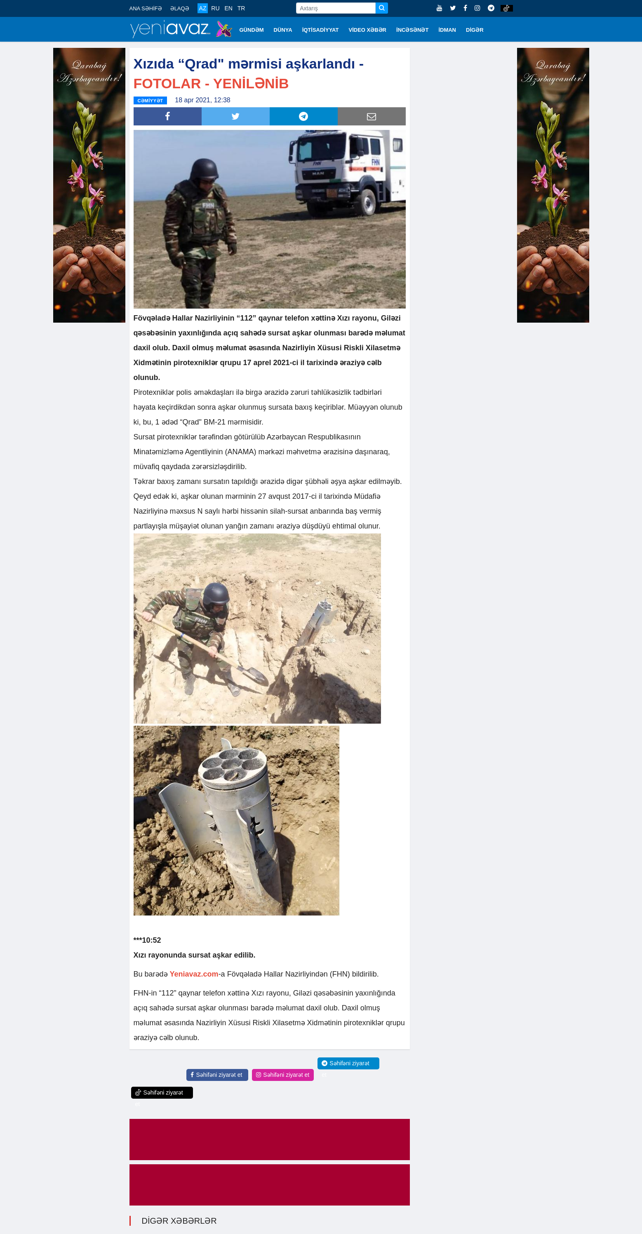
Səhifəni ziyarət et (216, 1074)
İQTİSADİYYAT (320, 30)
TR (241, 8)
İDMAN (447, 30)
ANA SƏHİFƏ (145, 8)
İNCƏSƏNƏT (412, 30)
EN (228, 8)
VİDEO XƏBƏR (368, 30)
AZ (203, 8)
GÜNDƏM (252, 30)
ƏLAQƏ (179, 8)
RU (215, 8)
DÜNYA (283, 30)
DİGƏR (475, 30)
